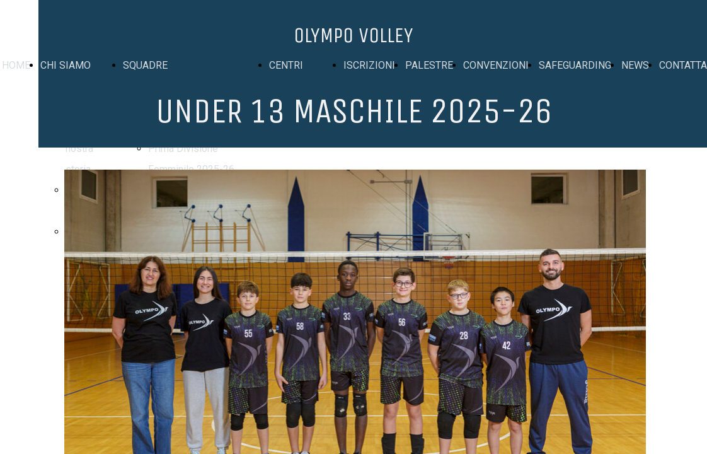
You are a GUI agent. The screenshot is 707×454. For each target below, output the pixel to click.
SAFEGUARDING (575, 65)
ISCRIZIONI (369, 65)
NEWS (635, 65)
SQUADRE (145, 65)
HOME (16, 65)
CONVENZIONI (496, 65)
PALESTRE (429, 65)
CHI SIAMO (65, 65)
